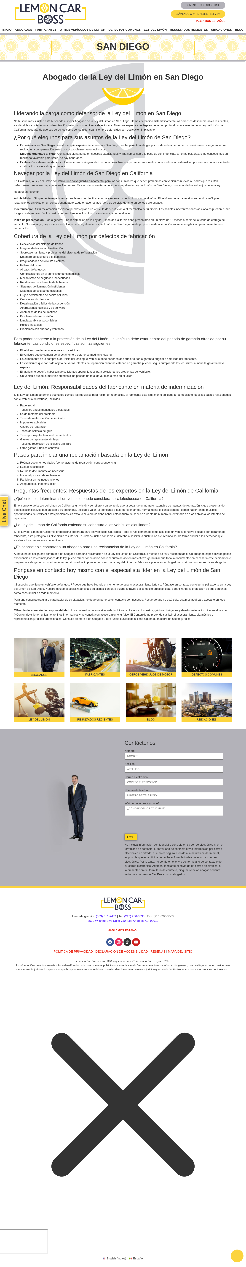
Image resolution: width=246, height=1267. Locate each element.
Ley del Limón (155, 29)
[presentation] (148, 825)
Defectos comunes (124, 29)
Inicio (6, 29)
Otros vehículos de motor (82, 29)
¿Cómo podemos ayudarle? (142, 803)
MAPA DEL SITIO (180, 951)
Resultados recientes (189, 29)
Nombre (130, 751)
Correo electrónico (136, 777)
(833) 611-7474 (106, 916)
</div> (24, 1242)
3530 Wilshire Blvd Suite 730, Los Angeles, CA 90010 (123, 921)
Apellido (130, 764)
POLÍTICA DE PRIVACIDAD (73, 951)
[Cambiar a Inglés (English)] (114, 1258)
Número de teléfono (137, 790)
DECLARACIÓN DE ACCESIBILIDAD (121, 951)
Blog (239, 29)
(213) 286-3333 (134, 916)
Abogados (23, 29)
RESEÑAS (158, 951)
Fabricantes (45, 29)
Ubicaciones (221, 29)
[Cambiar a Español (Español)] (136, 1258)
